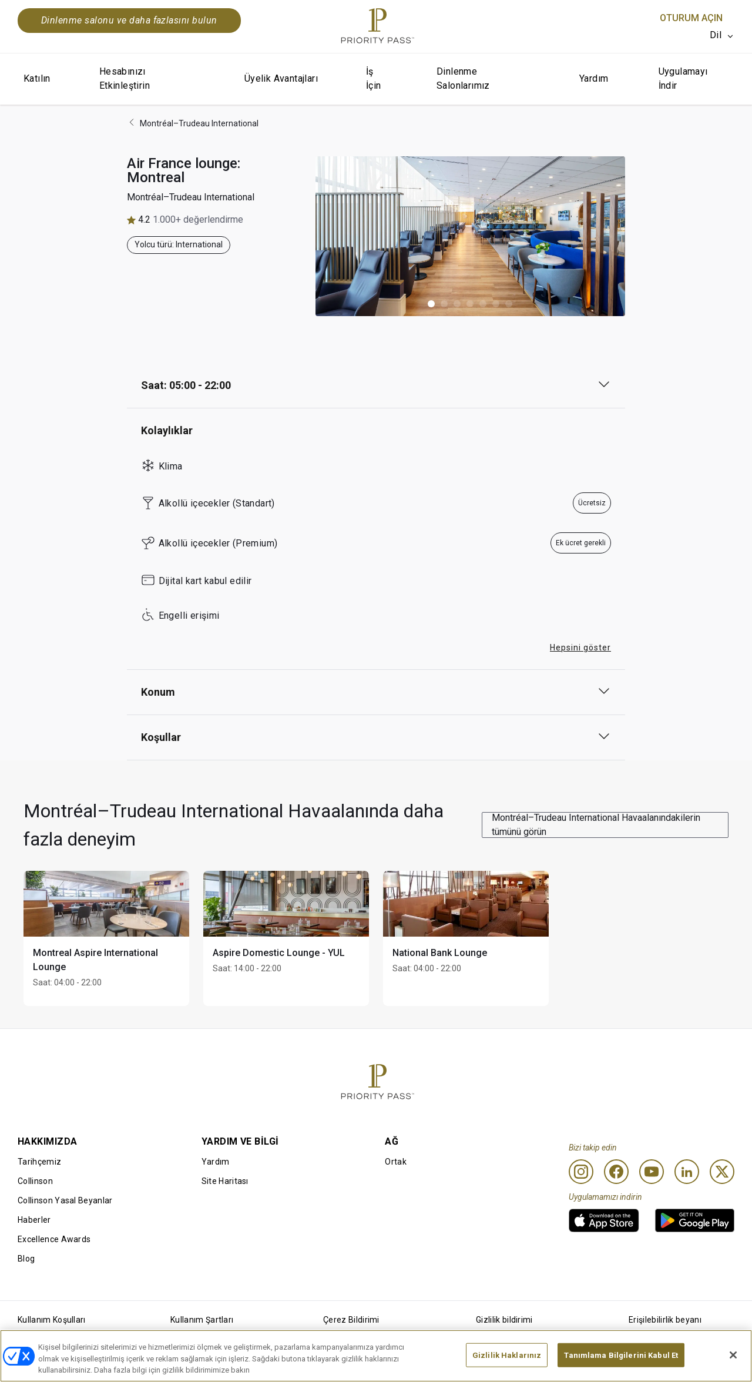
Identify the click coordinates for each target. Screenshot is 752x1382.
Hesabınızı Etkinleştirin (124, 78)
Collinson (35, 1181)
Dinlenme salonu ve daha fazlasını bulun (129, 20)
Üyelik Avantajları (281, 78)
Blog (26, 1258)
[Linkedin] (686, 1171)
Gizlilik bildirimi (504, 1319)
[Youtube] (651, 1171)
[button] (431, 303)
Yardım (593, 78)
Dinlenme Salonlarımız (463, 78)
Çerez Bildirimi (351, 1319)
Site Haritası (225, 1181)
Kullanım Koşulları (52, 1319)
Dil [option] (715, 35)
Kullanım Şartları (201, 1319)
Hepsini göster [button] (580, 647)
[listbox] (722, 35)
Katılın (37, 78)
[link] (604, 1220)
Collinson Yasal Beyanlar (65, 1200)
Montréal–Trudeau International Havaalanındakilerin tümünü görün (596, 824)
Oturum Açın (691, 18)
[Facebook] (616, 1171)
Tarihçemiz (39, 1161)
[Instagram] (581, 1171)
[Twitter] (722, 1171)
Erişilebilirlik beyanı (665, 1319)
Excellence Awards (54, 1239)
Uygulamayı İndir (683, 78)
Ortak (396, 1161)
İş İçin (373, 78)
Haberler (34, 1220)
